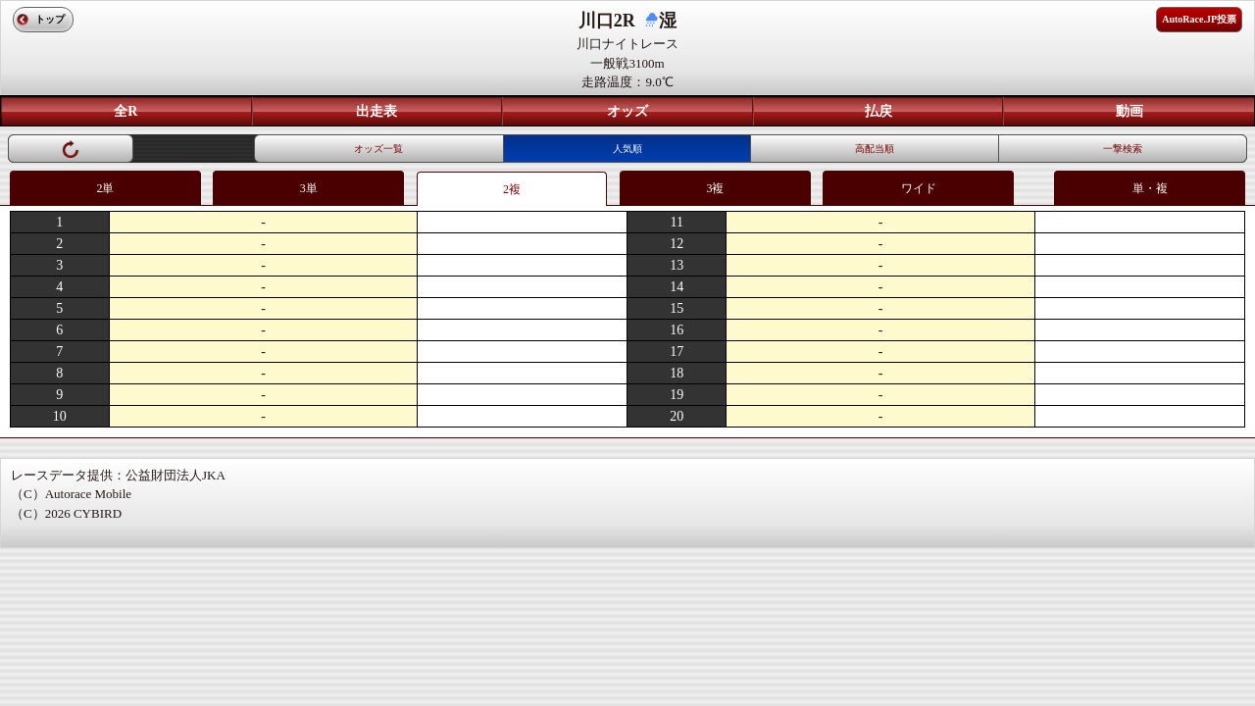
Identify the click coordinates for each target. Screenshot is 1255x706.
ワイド (918, 188)
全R (125, 111)
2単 (105, 188)
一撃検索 (1122, 148)
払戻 (878, 111)
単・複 (1150, 188)
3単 (309, 188)
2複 (512, 189)
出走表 (376, 111)
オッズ (627, 111)
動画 (1129, 111)
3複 (715, 188)
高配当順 (874, 148)
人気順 (627, 148)
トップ (50, 19)
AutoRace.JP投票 (1199, 19)
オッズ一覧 (378, 148)
